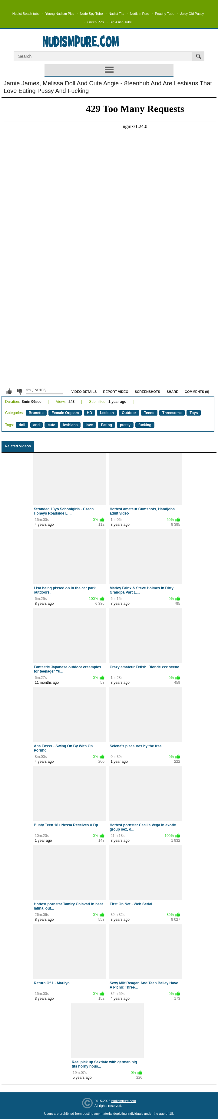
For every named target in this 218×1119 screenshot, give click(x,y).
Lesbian (107, 413)
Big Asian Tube (121, 22)
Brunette (36, 413)
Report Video (115, 391)
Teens (149, 413)
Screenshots (147, 391)
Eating (106, 425)
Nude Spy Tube (91, 13)
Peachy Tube (164, 13)
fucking (144, 425)
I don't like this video (19, 391)
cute (51, 425)
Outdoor (129, 413)
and (36, 425)
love (89, 425)
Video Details (84, 391)
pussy (125, 425)
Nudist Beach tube (26, 13)
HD (89, 413)
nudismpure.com (123, 1101)
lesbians (70, 425)
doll (22, 425)
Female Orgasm (65, 413)
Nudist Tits (116, 13)
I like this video (9, 391)
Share (172, 391)
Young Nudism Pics (59, 13)
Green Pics (96, 22)
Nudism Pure (139, 13)
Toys (194, 413)
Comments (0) (197, 391)
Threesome (172, 413)
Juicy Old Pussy (192, 13)
